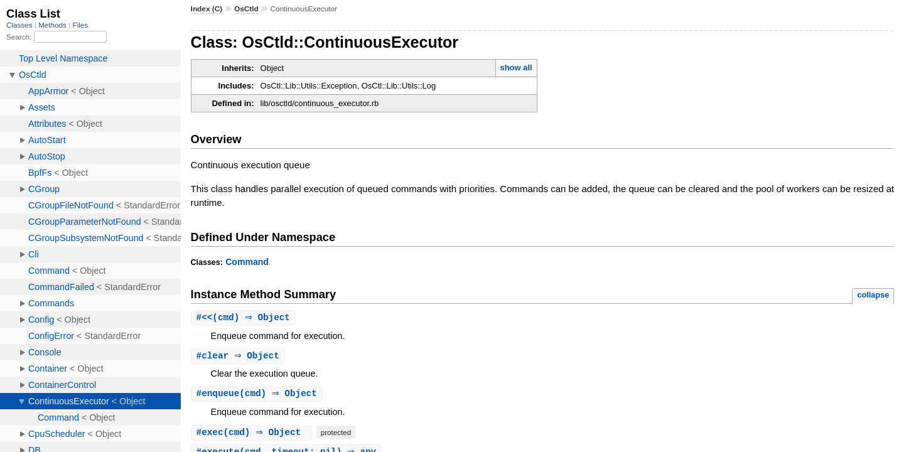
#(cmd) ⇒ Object (244, 318)
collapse (873, 294)
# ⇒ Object (239, 357)
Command (247, 262)
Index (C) (207, 8)
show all (516, 67)
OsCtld (246, 8)
